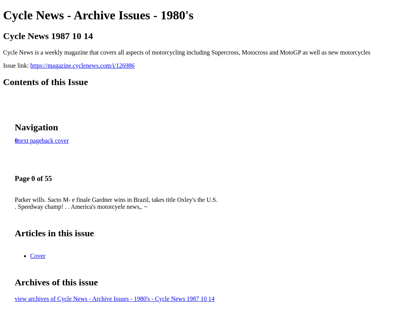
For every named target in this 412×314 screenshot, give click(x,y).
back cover (55, 140)
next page (30, 140)
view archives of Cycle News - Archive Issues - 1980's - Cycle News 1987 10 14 (115, 298)
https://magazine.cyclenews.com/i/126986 (82, 65)
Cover (37, 256)
